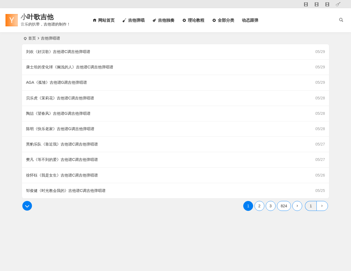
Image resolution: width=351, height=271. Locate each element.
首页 (32, 38)
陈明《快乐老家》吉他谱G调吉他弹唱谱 (60, 129)
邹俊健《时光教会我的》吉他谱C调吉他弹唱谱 (66, 190)
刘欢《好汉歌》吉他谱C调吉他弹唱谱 (58, 51)
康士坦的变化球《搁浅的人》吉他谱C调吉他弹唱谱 (69, 67)
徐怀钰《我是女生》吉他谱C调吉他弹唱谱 (62, 175)
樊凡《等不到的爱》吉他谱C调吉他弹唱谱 (62, 159)
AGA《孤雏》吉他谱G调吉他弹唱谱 (56, 82)
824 (284, 206)
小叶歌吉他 (37, 17)
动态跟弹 (250, 20)
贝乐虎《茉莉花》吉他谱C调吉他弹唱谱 (60, 98)
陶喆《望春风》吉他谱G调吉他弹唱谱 (58, 113)
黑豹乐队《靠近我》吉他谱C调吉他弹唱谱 (62, 144)
